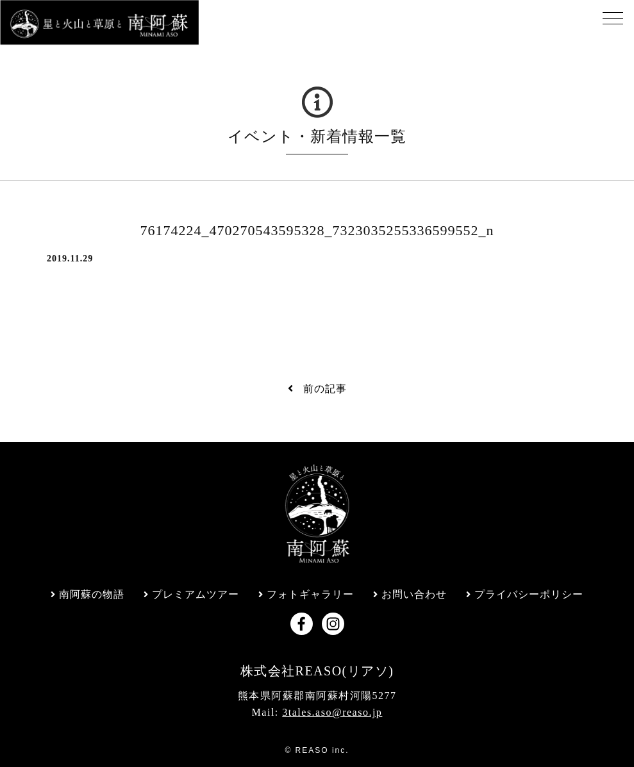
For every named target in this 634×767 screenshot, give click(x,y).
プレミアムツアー (195, 595)
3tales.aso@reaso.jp (332, 712)
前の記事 (317, 388)
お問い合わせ (414, 595)
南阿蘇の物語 (91, 595)
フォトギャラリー (310, 595)
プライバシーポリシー (528, 595)
